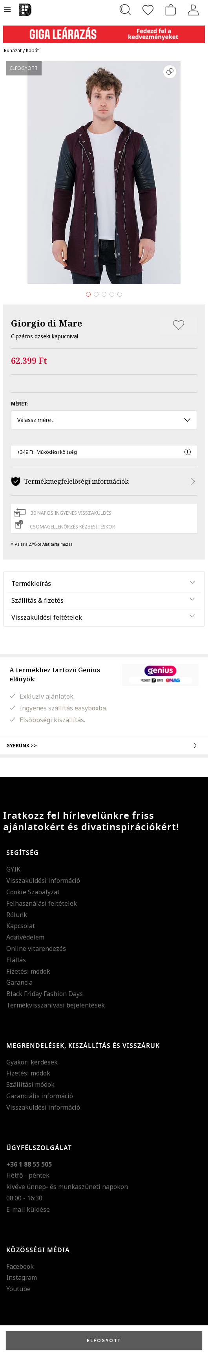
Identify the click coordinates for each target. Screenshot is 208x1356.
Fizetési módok (28, 971)
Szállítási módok (30, 1084)
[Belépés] (193, 10)
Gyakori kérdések (32, 1062)
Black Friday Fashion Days (44, 993)
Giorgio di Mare (46, 323)
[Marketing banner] (104, 31)
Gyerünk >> (104, 745)
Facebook (20, 1266)
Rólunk (16, 914)
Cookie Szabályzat (33, 892)
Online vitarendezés (36, 948)
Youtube (18, 1288)
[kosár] (170, 10)
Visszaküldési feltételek (46, 617)
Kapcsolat (20, 925)
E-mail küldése (28, 1209)
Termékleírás (31, 583)
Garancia (19, 982)
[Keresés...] (125, 10)
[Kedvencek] (148, 10)
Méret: (20, 403)
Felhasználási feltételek (41, 903)
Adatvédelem (25, 937)
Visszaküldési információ (43, 880)
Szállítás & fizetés (37, 600)
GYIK (13, 869)
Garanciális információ (39, 1096)
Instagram (21, 1277)
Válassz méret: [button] (104, 420)
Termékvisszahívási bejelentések (55, 1005)
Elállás (16, 960)
